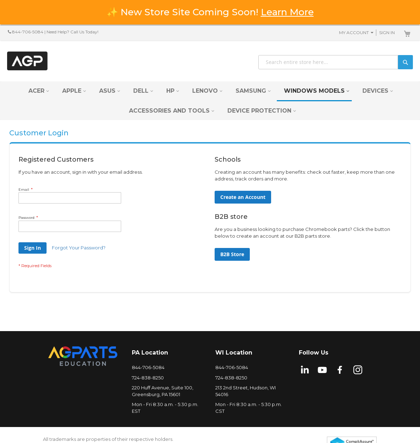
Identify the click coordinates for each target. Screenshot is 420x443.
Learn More (287, 12)
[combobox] (335, 62)
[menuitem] (36, 90)
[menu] (210, 100)
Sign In (387, 32)
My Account (354, 32)
